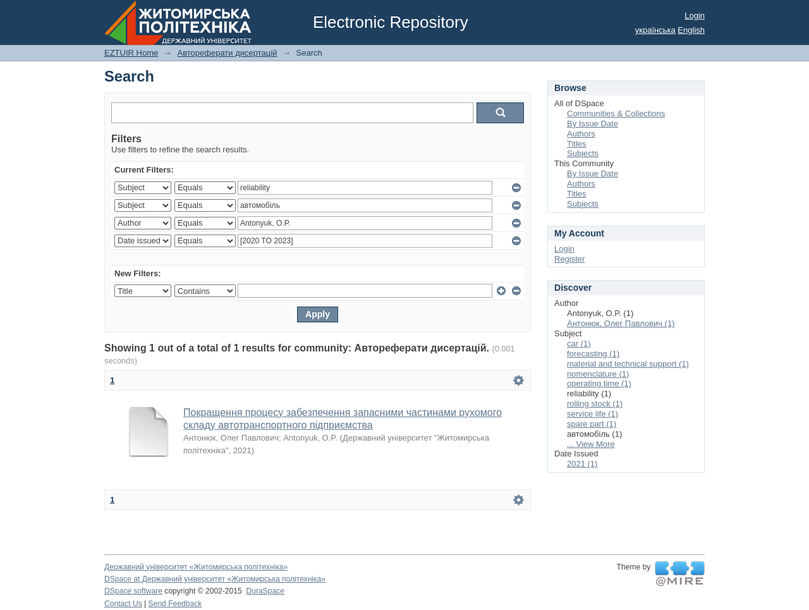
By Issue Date (592, 123)
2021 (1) (582, 463)
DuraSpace (265, 591)
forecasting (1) (593, 353)
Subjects (583, 153)
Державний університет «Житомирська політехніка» (196, 567)
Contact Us (123, 603)
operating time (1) (599, 383)
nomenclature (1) (598, 374)
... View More (591, 444)
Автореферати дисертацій (227, 53)
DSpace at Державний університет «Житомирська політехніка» (214, 579)
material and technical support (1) (628, 364)
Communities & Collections (616, 113)
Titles (577, 144)
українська (655, 30)
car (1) (579, 343)
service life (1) (592, 413)
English (691, 30)
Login (694, 15)
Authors (581, 133)
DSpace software (133, 591)
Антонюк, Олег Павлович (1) (620, 323)
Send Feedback (175, 603)
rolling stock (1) (595, 403)
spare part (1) (591, 424)
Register (569, 259)
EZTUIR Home (131, 53)
